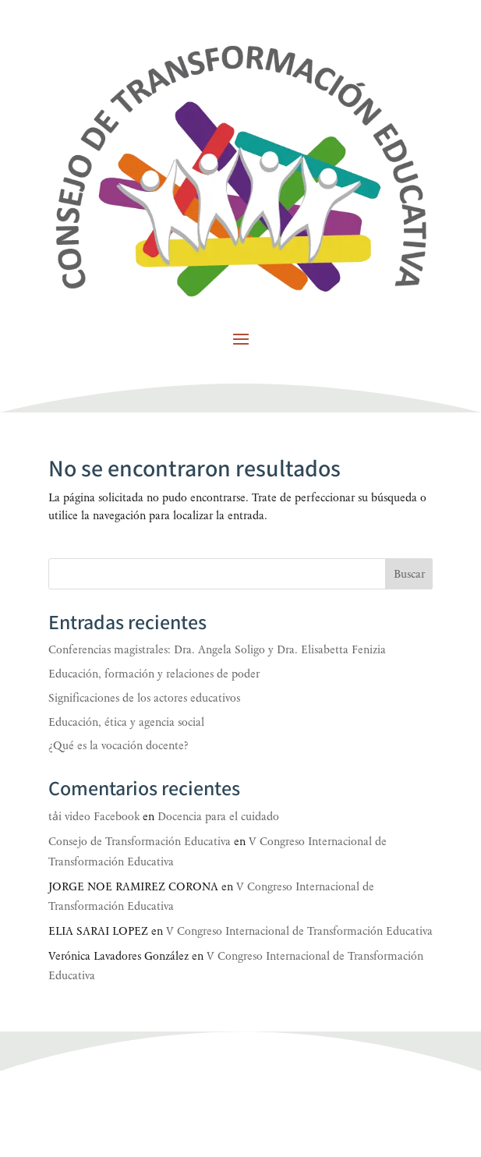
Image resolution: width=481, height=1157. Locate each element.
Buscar (409, 574)
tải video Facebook (94, 816)
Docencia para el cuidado (218, 816)
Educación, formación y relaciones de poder (154, 674)
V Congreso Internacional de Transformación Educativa (299, 931)
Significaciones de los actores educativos (144, 698)
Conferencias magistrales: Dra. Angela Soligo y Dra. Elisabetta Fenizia (217, 649)
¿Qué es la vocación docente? (118, 745)
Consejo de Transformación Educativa (139, 841)
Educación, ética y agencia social (126, 722)
